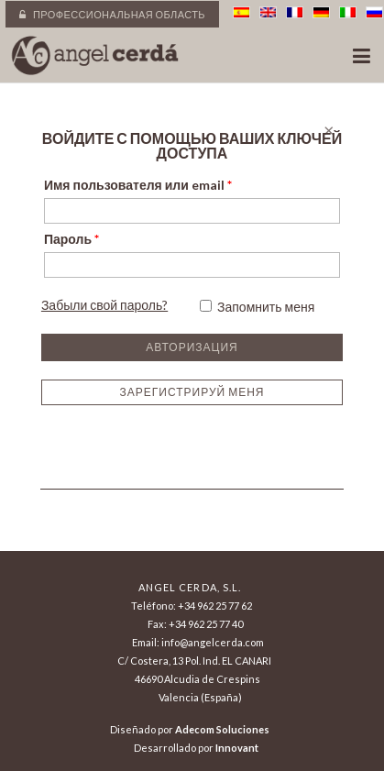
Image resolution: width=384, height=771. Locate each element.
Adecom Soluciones (222, 729)
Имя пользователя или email (138, 185)
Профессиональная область (112, 14)
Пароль (71, 239)
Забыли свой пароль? (104, 305)
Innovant (236, 748)
